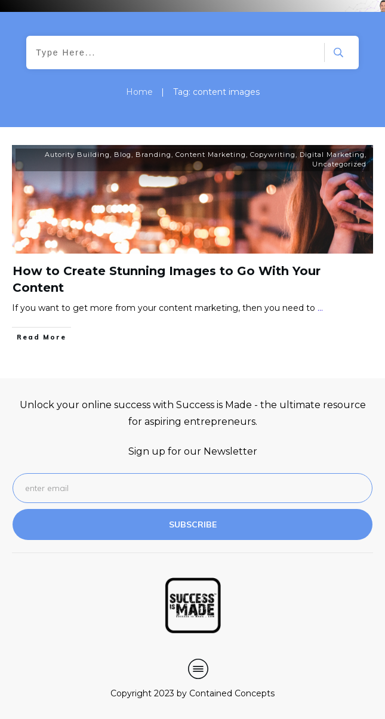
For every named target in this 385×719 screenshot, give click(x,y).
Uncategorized (339, 164)
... (320, 308)
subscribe (193, 524)
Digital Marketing (332, 154)
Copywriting (272, 154)
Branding (153, 154)
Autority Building (77, 154)
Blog (122, 154)
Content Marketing (210, 154)
